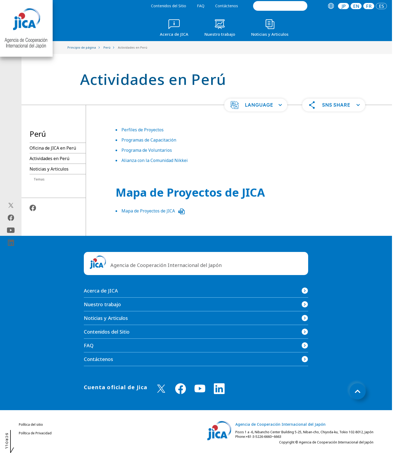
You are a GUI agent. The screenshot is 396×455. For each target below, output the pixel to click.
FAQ (200, 5)
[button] (255, 105)
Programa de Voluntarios (146, 150)
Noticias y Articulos (49, 169)
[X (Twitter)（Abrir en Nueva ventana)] (11, 205)
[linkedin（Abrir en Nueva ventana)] (11, 243)
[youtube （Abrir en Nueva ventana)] (200, 388)
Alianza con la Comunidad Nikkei (154, 160)
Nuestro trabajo (102, 304)
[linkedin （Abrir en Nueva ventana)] (219, 388)
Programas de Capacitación (148, 140)
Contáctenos (226, 5)
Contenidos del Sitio (168, 5)
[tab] (330, 6)
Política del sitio (31, 424)
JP (343, 6)
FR (369, 6)
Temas (39, 179)
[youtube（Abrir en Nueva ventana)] (11, 230)
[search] (280, 6)
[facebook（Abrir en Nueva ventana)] (11, 218)
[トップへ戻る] (358, 391)
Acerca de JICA (101, 290)
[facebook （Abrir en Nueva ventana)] (180, 388)
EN (356, 6)
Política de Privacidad (35, 433)
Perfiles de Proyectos (142, 130)
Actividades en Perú (49, 158)
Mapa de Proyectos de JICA (153, 211)
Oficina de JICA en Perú (53, 148)
